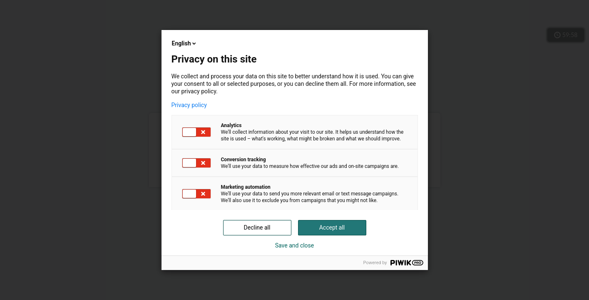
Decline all (257, 227)
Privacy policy (189, 105)
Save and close (294, 245)
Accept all (332, 227)
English (185, 43)
